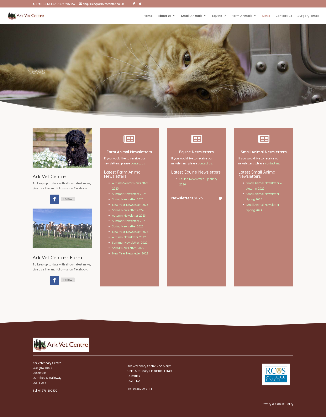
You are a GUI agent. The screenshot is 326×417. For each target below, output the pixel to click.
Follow (67, 199)
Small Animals (192, 16)
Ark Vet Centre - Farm (57, 257)
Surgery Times (308, 16)
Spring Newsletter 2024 (128, 210)
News (266, 16)
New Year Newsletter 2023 (130, 229)
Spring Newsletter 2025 (128, 200)
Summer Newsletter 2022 (129, 238)
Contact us (283, 16)
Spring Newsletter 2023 (128, 224)
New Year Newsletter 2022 (130, 248)
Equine (217, 16)
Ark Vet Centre (49, 176)
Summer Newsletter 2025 (129, 195)
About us (165, 16)
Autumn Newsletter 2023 (129, 214)
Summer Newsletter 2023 (129, 219)
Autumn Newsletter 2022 (129, 233)
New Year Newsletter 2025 (130, 205)
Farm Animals (242, 16)
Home (148, 16)
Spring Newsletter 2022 (128, 243)
